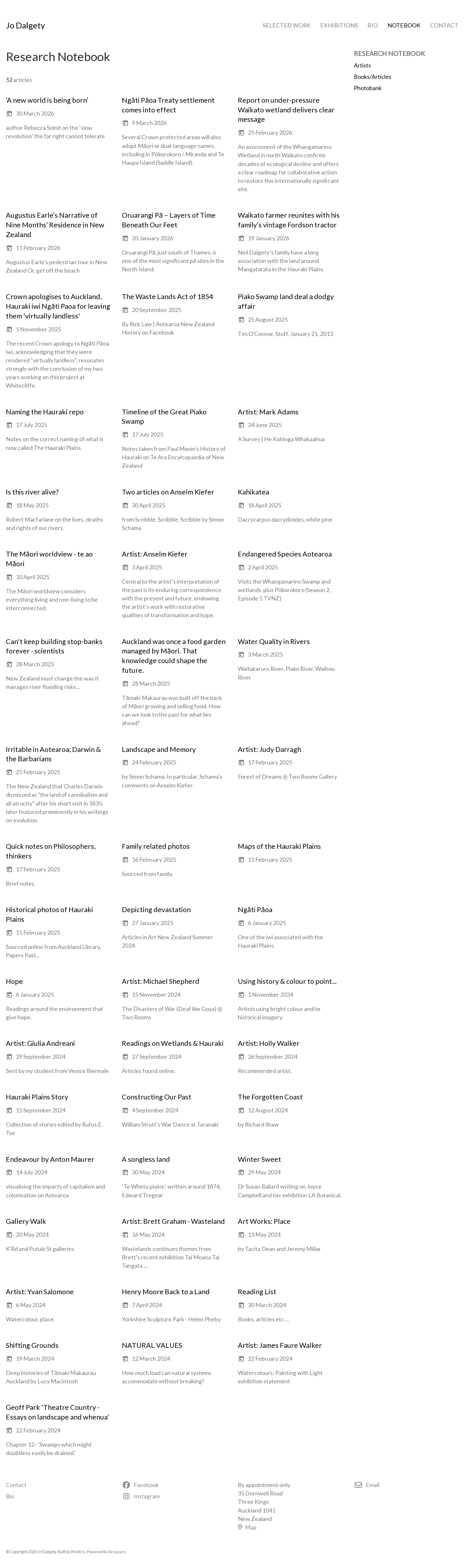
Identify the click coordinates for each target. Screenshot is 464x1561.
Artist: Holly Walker (269, 1043)
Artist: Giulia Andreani (40, 1043)
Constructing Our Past (156, 1097)
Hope (14, 981)
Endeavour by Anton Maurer (50, 1159)
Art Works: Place (264, 1221)
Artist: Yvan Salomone (40, 1291)
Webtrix (78, 1551)
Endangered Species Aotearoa (285, 554)
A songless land (146, 1159)
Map (247, 1527)
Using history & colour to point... (287, 981)
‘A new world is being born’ (47, 100)
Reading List (257, 1291)
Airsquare (117, 1551)
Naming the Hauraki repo (45, 412)
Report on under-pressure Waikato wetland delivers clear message (286, 110)
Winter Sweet (259, 1159)
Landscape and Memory (159, 749)
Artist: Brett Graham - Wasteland (173, 1221)
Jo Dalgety (25, 25)
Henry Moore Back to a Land (166, 1291)
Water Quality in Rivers (274, 641)
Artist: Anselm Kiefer (154, 554)
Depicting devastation (156, 909)
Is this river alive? (32, 492)
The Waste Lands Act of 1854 (167, 296)
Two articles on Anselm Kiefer (168, 492)
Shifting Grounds (32, 1345)
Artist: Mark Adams (268, 412)
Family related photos (156, 846)
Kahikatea (253, 492)
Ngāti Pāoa (255, 909)
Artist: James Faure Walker (280, 1345)
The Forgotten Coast (270, 1097)
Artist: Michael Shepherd (160, 981)
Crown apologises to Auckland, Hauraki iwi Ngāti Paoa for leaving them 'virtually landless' (58, 306)
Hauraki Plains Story (37, 1097)
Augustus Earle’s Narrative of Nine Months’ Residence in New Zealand (55, 225)
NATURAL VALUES (152, 1345)
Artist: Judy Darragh (269, 749)
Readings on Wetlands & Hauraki (173, 1043)
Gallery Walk (26, 1221)
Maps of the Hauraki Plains (279, 846)
